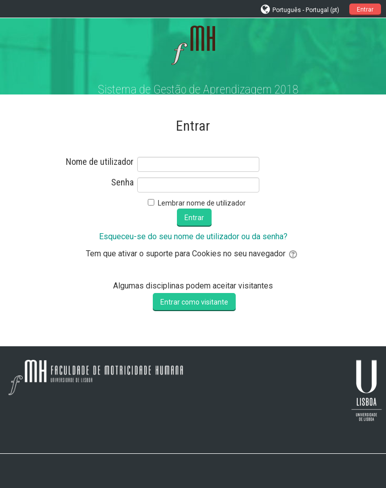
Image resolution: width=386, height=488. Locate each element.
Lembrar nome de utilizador (202, 203)
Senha (122, 182)
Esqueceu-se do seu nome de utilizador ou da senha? (193, 236)
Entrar (365, 9)
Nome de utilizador (100, 162)
